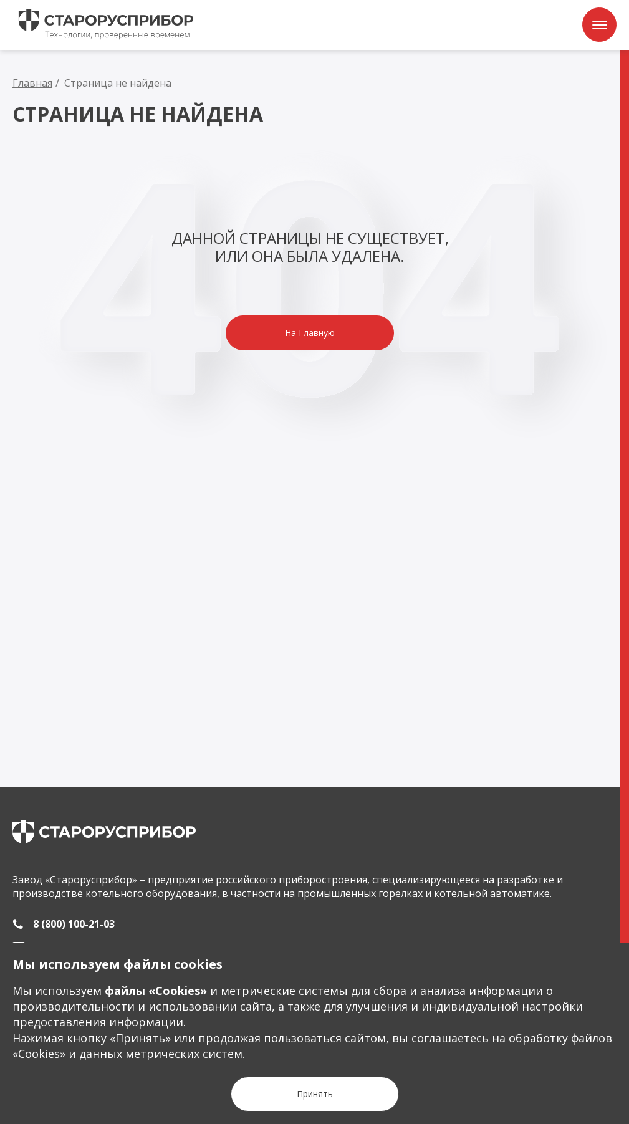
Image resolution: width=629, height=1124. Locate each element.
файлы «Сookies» (156, 990)
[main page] (104, 831)
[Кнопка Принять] (315, 1094)
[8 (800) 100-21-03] (63, 924)
